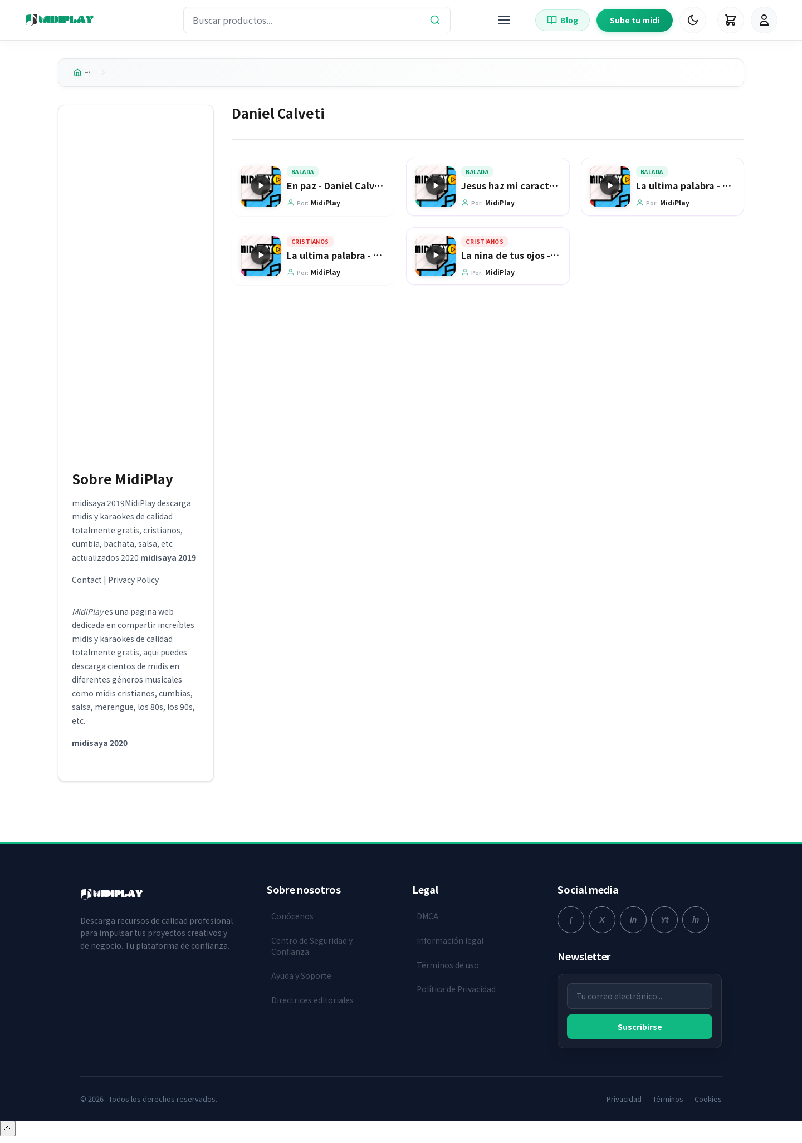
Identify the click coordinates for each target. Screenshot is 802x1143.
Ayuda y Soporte (301, 979)
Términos (668, 1103)
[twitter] (602, 924)
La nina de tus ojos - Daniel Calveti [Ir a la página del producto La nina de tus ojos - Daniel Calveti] (538, 260)
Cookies (708, 1103)
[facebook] (571, 924)
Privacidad (624, 1103)
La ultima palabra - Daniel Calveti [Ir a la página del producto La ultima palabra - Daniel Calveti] (710, 190)
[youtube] (664, 924)
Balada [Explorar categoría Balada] (302, 177)
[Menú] (504, 20)
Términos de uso (448, 969)
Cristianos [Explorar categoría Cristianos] (310, 247)
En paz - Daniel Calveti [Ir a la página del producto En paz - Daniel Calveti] (337, 190)
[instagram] (633, 924)
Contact (87, 584)
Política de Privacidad (456, 993)
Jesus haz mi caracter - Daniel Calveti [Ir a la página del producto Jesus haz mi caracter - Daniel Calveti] (545, 190)
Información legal (450, 944)
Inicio (90, 74)
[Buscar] (435, 20)
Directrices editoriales (312, 1004)
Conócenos (292, 920)
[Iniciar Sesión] (764, 20)
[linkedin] (695, 924)
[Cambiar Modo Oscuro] (692, 20)
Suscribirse (640, 1031)
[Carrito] (730, 20)
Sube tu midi (634, 20)
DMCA (427, 920)
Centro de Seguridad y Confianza (312, 950)
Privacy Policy (133, 584)
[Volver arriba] (8, 1133)
